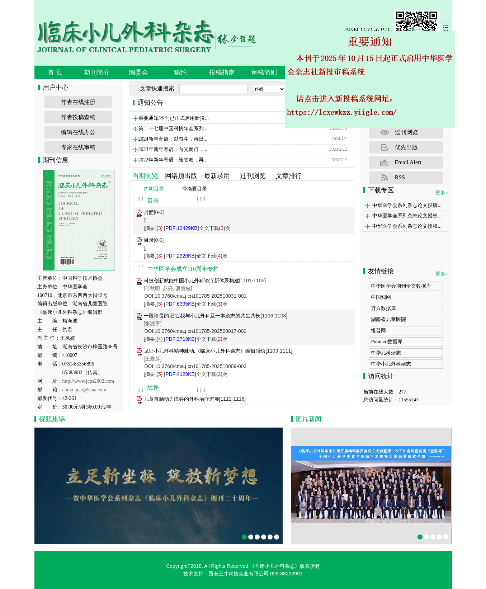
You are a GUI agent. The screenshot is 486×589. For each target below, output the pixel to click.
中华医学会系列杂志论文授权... (407, 215)
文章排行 (289, 175)
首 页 (55, 72)
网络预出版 (181, 175)
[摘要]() (153, 228)
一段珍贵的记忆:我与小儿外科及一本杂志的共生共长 (202, 316)
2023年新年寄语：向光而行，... (173, 149)
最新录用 (217, 175)
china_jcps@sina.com (84, 389)
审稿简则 (264, 72)
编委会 (138, 72)
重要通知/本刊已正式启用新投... (173, 118)
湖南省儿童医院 (388, 319)
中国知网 (381, 297)
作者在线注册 (78, 102)
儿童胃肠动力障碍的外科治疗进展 (181, 399)
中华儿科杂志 (386, 352)
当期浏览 (145, 175)
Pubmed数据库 (386, 341)
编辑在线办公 (78, 132)
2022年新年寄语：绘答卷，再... (173, 159)
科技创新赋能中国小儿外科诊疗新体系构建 (191, 280)
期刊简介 (97, 72)
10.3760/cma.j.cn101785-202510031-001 (200, 296)
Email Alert (408, 162)
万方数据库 (383, 308)
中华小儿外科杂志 (391, 364)
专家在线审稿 (78, 147)
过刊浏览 (253, 175)
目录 (149, 240)
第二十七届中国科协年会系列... (173, 128)
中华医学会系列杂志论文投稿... (407, 205)
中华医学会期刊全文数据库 (401, 286)
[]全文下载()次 (197, 228)
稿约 (180, 72)
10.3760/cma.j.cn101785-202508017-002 (200, 331)
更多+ (441, 192)
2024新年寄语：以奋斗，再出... (173, 139)
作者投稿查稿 (78, 117)
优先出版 (406, 147)
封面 (149, 212)
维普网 (378, 330)
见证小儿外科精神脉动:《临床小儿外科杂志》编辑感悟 (205, 351)
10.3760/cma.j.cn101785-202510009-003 (200, 366)
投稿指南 (222, 72)
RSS (400, 177)
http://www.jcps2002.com (88, 381)
